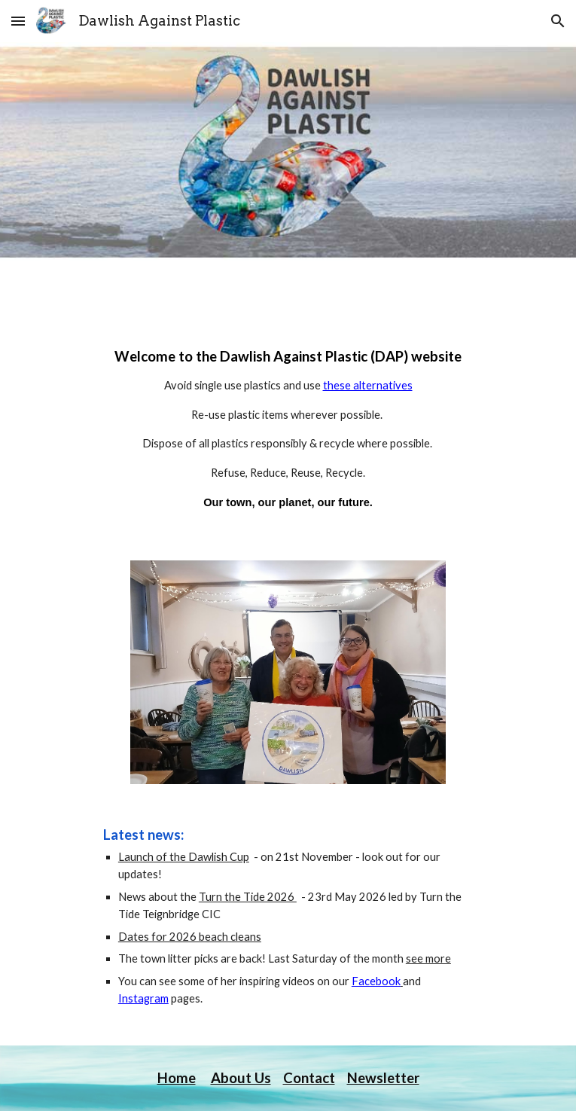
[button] (18, 20)
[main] (288, 433)
